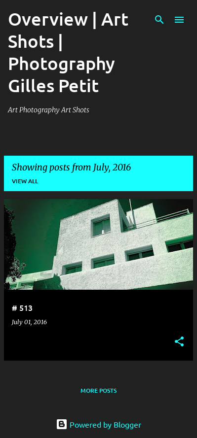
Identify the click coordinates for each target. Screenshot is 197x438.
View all (25, 181)
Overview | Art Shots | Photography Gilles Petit (68, 52)
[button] (179, 342)
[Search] (159, 20)
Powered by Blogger (98, 424)
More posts (98, 390)
